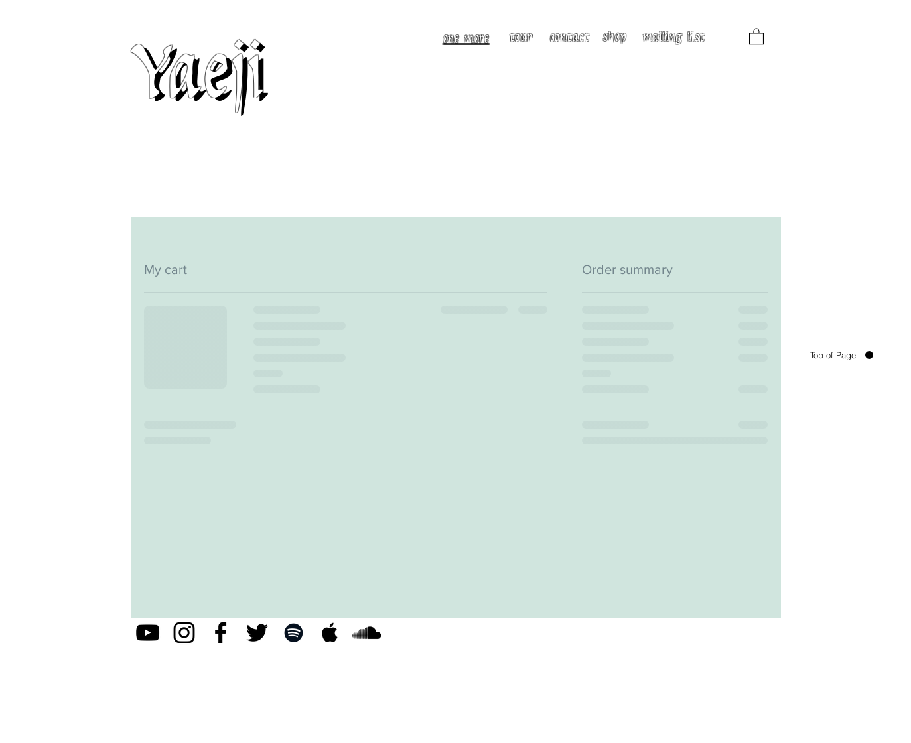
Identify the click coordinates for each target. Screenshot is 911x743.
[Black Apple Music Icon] (330, 632)
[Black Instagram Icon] (184, 632)
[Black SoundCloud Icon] (366, 632)
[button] (756, 35)
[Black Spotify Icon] (293, 632)
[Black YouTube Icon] (147, 632)
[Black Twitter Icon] (257, 632)
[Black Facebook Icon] (220, 632)
